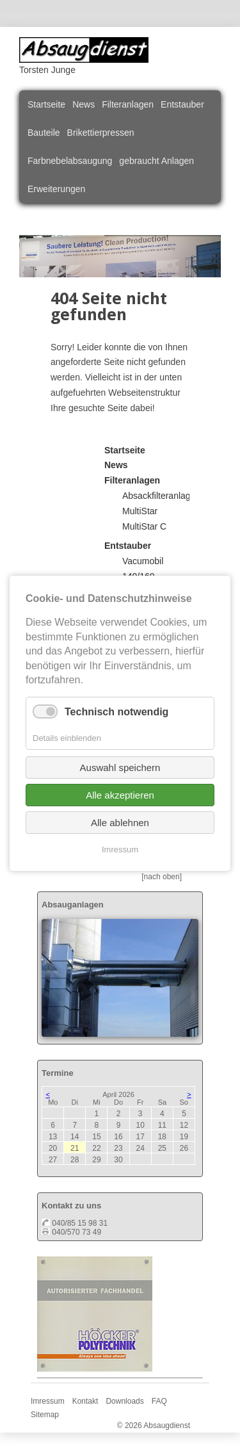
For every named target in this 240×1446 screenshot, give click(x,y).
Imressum (48, 1401)
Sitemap (45, 1414)
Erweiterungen (56, 189)
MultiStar (139, 511)
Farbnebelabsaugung (70, 161)
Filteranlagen (128, 104)
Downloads (124, 1401)
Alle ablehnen (120, 821)
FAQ (159, 1401)
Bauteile (44, 132)
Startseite (46, 104)
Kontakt (85, 1401)
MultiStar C (144, 526)
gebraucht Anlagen (156, 161)
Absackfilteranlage (158, 496)
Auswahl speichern (120, 766)
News (83, 104)
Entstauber (182, 104)
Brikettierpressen (100, 132)
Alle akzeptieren (120, 794)
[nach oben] (161, 876)
